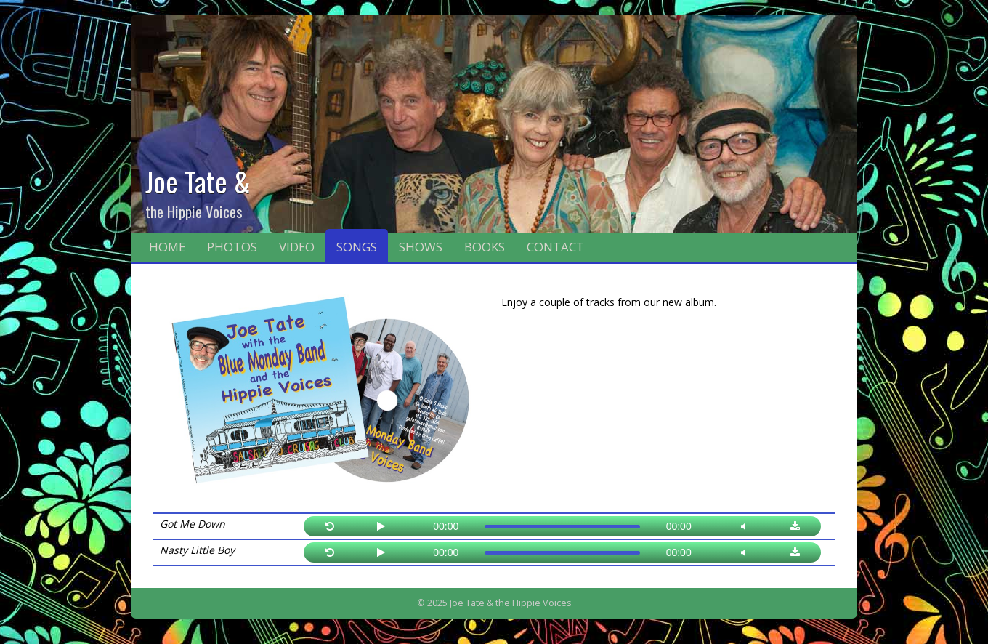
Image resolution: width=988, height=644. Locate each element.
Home (167, 246)
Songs (356, 246)
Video (297, 246)
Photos (232, 246)
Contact (555, 246)
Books (484, 246)
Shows (420, 246)
